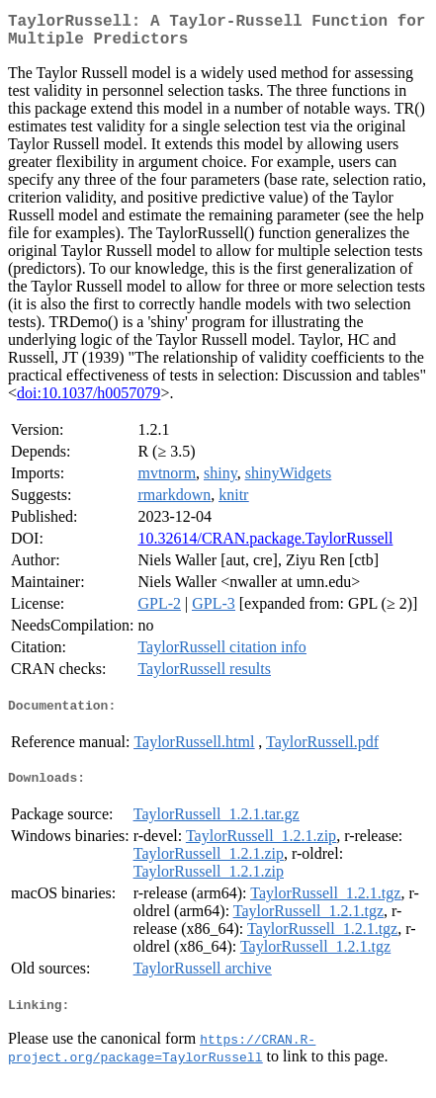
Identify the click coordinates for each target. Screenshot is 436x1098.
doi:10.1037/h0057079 (88, 400)
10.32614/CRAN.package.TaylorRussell (264, 546)
